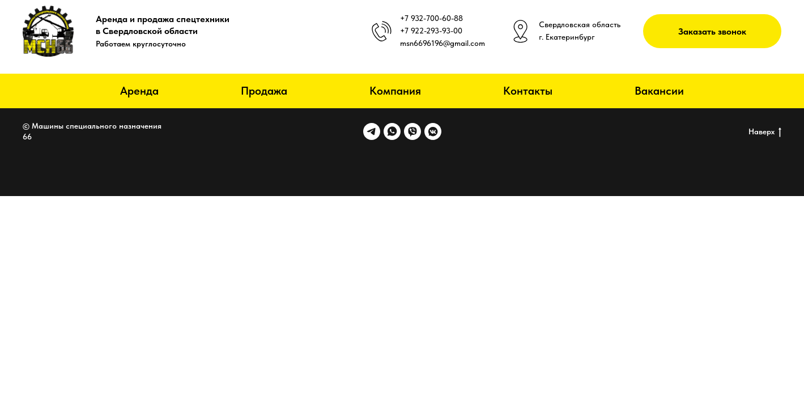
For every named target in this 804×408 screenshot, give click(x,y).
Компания (395, 90)
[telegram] (371, 131)
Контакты (527, 90)
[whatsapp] (392, 131)
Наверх (764, 132)
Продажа (264, 90)
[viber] (412, 131)
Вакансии (659, 90)
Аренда (139, 90)
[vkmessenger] (432, 131)
